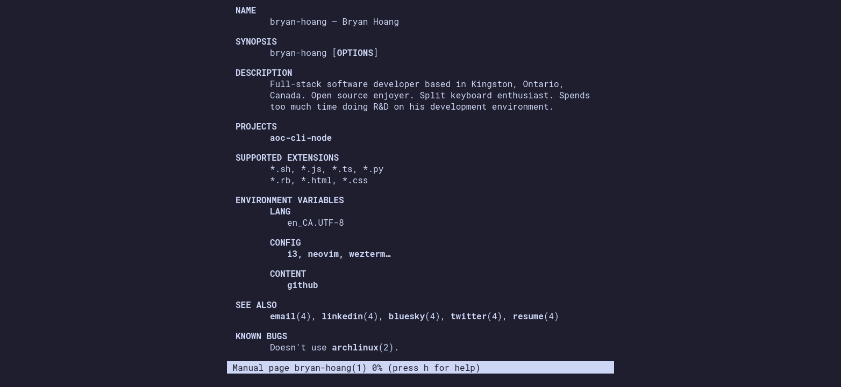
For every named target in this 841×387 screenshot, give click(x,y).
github (302, 284)
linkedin (342, 315)
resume (528, 315)
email (283, 315)
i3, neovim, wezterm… (338, 253)
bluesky (407, 315)
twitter (469, 315)
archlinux (355, 347)
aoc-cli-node (301, 137)
